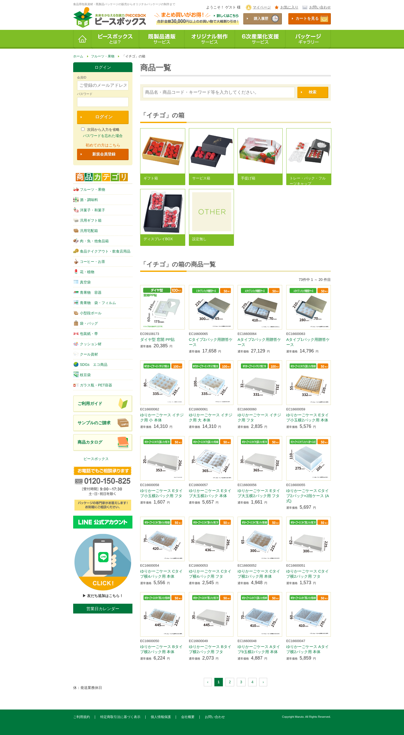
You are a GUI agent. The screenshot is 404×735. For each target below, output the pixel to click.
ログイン (104, 117)
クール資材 (85, 354)
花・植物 (83, 271)
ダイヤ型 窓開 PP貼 (157, 339)
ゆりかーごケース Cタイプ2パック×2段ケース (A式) (307, 495)
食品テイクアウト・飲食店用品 (101, 251)
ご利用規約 (81, 717)
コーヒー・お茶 (89, 261)
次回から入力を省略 (100, 129)
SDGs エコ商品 (90, 364)
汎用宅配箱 (85, 230)
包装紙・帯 (85, 333)
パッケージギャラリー (308, 39)
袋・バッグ (85, 323)
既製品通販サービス (161, 39)
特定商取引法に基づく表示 (120, 717)
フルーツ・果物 (89, 189)
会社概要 (188, 717)
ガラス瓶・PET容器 (92, 385)
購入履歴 (261, 18)
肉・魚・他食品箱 (91, 241)
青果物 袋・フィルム (94, 302)
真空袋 (82, 282)
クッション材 (87, 344)
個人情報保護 (161, 717)
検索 (312, 92)
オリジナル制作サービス (209, 39)
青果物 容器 (87, 292)
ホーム (82, 39)
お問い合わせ (320, 7)
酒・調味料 (85, 199)
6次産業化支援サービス (260, 39)
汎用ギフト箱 (87, 220)
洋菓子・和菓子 (89, 210)
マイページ (262, 7)
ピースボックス (96, 459)
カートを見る (307, 18)
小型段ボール (87, 313)
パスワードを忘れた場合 (103, 136)
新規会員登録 (103, 154)
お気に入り (289, 7)
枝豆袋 (82, 374)
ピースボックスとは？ (115, 39)
